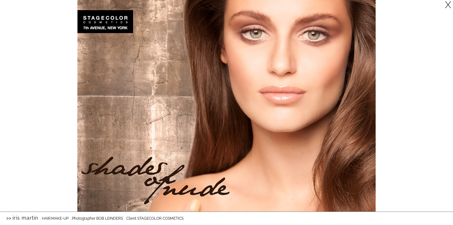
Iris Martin (25, 218)
